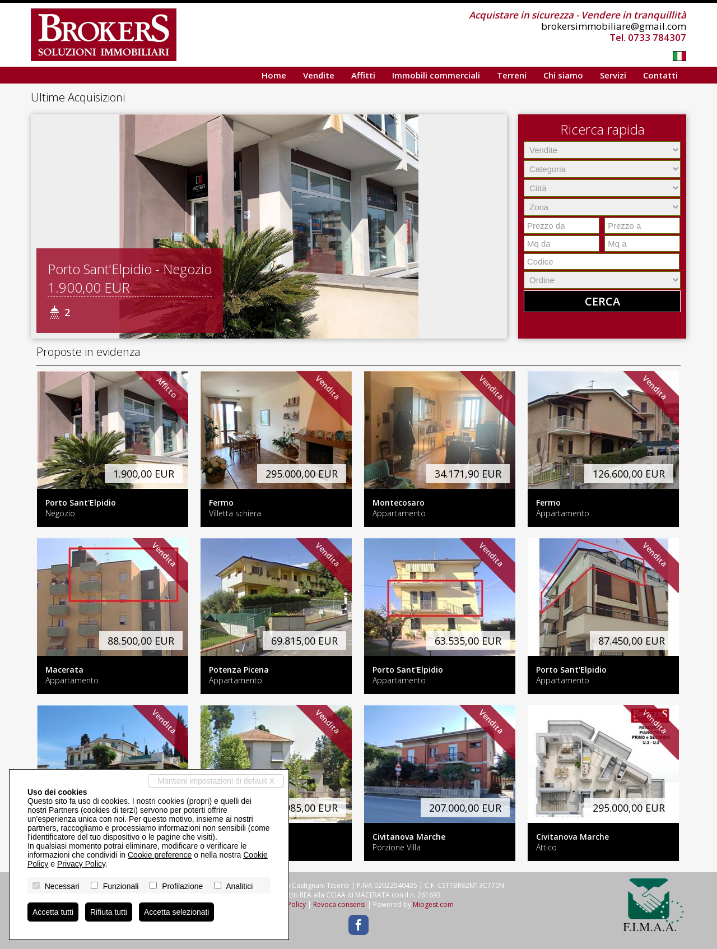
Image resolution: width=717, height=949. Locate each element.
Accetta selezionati (176, 912)
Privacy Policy (81, 863)
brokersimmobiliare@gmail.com (613, 26)
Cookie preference (160, 854)
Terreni (512, 75)
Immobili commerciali (436, 75)
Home (274, 75)
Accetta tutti (52, 912)
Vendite (318, 75)
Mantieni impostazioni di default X (215, 780)
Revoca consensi (339, 904)
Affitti (363, 75)
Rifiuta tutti (108, 912)
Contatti (660, 75)
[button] (41, 226)
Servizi (613, 75)
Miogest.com (433, 904)
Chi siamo (563, 75)
